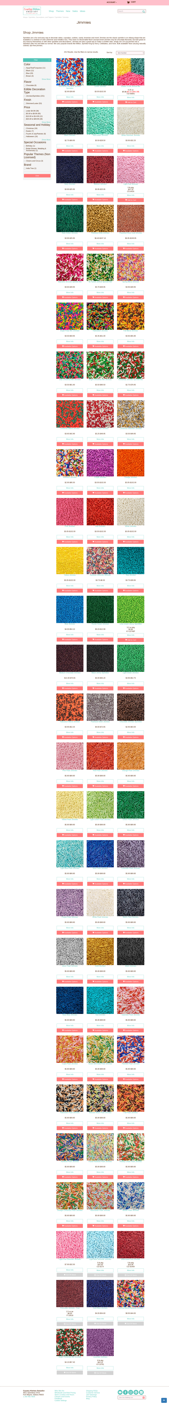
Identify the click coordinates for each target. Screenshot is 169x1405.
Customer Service (93, 1393)
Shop (51, 11)
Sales (75, 11)
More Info (70, 97)
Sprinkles (58, 17)
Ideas (82, 11)
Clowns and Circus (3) (33, 161)
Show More (46, 79)
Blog (88, 1398)
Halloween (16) (31, 136)
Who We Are (59, 1391)
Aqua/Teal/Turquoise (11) (34, 68)
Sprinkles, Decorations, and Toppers (41, 17)
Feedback (58, 1398)
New (68, 11)
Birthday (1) (29, 146)
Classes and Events (62, 1397)
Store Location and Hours (64, 1395)
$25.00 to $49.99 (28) (33, 119)
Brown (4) (29, 76)
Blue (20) (28, 73)
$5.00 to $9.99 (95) (32, 113)
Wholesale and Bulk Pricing (65, 1393)
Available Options (70, 102)
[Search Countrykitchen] (132, 11)
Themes (60, 11)
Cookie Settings (61, 1400)
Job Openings (91, 1395)
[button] (164, 1400)
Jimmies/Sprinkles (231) (34, 96)
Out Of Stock (70, 1275)
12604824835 (29, 1397)
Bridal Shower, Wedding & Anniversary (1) (35, 149)
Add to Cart (130, 102)
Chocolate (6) (30, 85)
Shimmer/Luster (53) (33, 103)
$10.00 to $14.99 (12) (33, 116)
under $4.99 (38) (31, 111)
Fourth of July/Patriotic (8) (35, 134)
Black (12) (29, 70)
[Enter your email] (132, 1397)
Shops (25, 17)
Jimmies (66, 17)
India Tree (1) (30, 168)
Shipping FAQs (92, 1391)
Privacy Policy (91, 1397)
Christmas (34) (30, 128)
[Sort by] (130, 53)
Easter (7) (29, 131)
